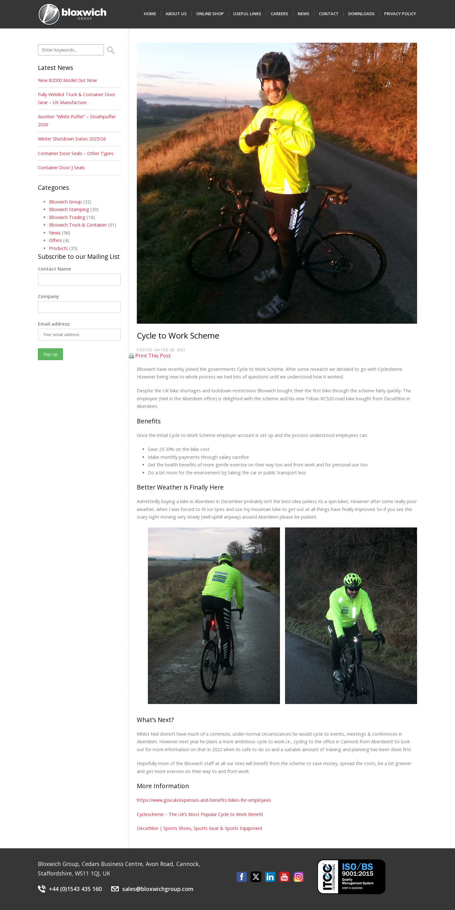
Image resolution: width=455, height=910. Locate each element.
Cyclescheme (150, 814)
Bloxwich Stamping (69, 209)
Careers (279, 13)
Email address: (54, 324)
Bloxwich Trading (67, 217)
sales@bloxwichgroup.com (157, 889)
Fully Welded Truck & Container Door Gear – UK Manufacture (76, 98)
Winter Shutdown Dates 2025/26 (72, 139)
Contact (329, 13)
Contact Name (54, 269)
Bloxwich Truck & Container (78, 225)
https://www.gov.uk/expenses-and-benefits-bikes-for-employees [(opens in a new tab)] (204, 800)
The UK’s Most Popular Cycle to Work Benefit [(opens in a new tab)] (216, 814)
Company (48, 296)
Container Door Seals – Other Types (75, 153)
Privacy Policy (400, 13)
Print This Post (153, 355)
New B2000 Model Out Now (67, 80)
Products (58, 248)
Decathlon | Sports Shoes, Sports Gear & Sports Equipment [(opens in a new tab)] (200, 828)
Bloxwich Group (65, 202)
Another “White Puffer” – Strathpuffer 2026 (77, 120)
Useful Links (247, 13)
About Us (176, 13)
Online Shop (210, 13)
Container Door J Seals (61, 168)
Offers (55, 240)
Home (150, 13)
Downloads (361, 13)
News (303, 13)
